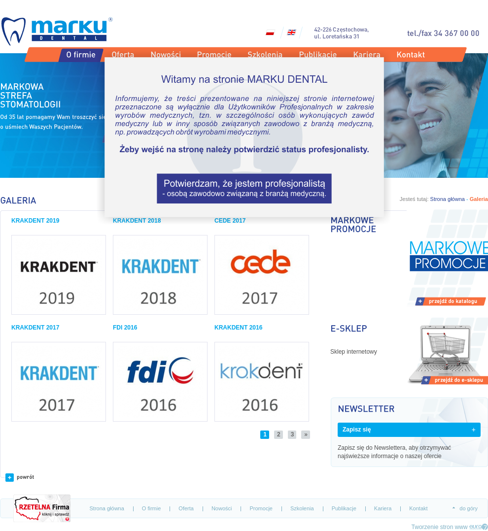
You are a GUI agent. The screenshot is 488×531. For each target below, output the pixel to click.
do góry (468, 508)
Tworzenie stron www (440, 527)
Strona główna (107, 508)
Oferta (186, 508)
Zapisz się (357, 429)
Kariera (382, 508)
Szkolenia (302, 508)
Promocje (260, 508)
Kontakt (418, 508)
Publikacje (344, 508)
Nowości (221, 508)
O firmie (151, 508)
